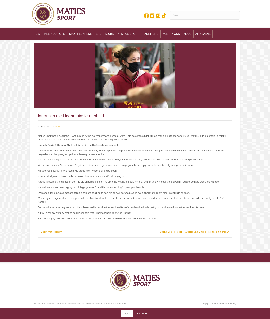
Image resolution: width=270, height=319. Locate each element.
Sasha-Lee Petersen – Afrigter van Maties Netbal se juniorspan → (196, 231)
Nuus (58, 126)
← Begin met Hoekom (50, 231)
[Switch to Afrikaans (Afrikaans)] (142, 313)
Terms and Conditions (115, 303)
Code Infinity (229, 303)
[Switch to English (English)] (127, 313)
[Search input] (205, 15)
